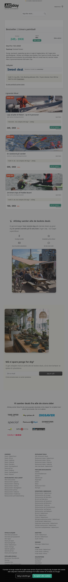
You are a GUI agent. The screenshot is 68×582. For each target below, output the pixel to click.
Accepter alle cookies (42, 576)
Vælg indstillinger (24, 576)
